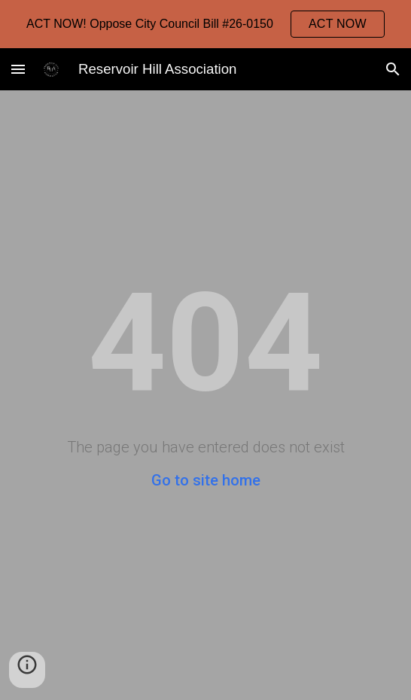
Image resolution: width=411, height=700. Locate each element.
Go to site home (205, 480)
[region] (205, 24)
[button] (18, 69)
